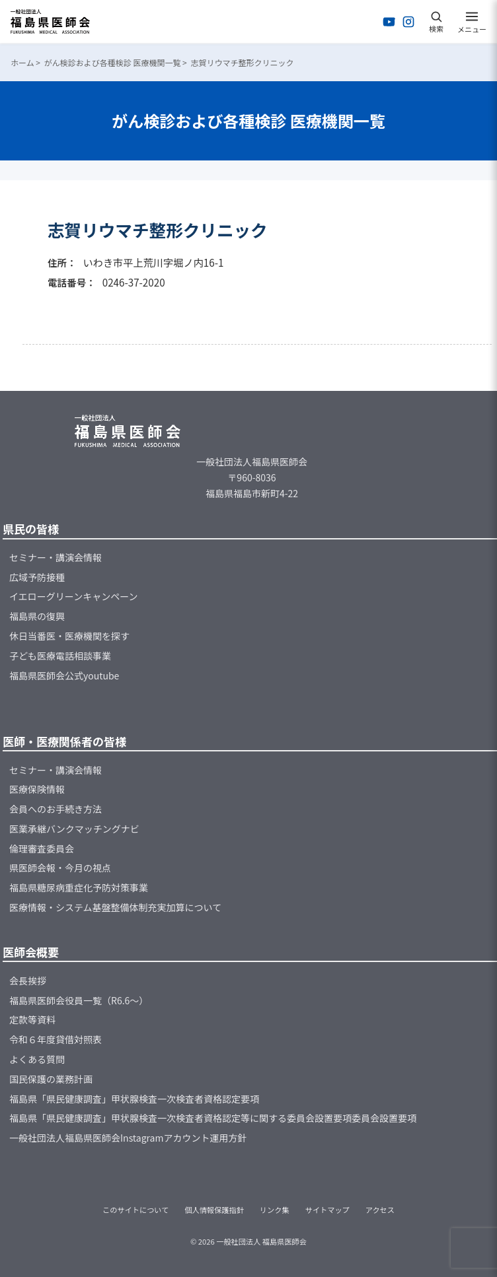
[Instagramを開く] (408, 21)
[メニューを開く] (471, 21)
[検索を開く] (436, 21)
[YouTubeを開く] (389, 22)
